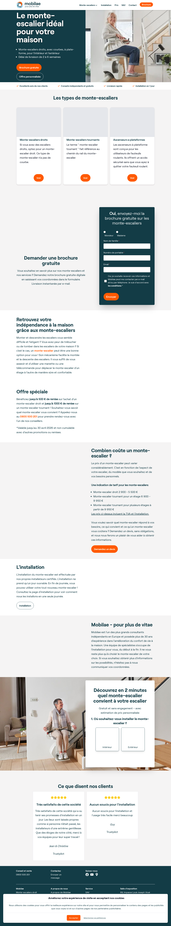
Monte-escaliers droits (34, 139)
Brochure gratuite (29, 67)
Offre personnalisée (30, 76)
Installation (25, 605)
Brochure (146, 4)
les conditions (114, 285)
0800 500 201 (28, 416)
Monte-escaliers (88, 5)
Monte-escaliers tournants (83, 139)
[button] (107, 739)
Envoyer (111, 296)
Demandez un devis (104, 549)
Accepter (73, 918)
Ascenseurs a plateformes (129, 139)
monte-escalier (43, 350)
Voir (38, 177)
